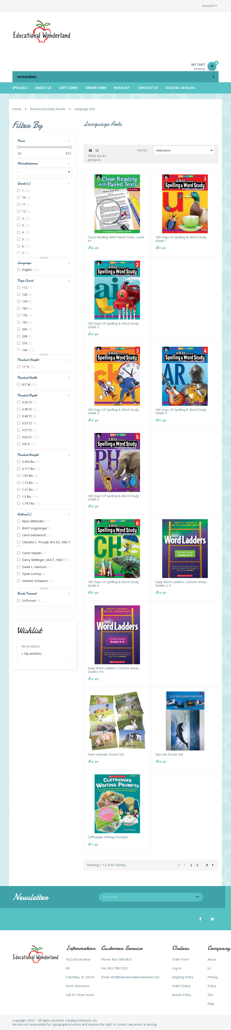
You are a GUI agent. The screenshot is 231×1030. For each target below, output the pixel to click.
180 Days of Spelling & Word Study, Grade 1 (181, 238)
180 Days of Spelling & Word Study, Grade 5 (113, 497)
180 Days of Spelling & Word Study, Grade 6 (113, 583)
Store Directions (77, 986)
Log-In (177, 968)
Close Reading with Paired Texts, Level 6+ (116, 238)
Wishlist (29, 630)
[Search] (75, 66)
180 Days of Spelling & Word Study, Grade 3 (113, 411)
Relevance (185, 150)
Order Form (180, 959)
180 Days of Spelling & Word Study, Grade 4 (181, 411)
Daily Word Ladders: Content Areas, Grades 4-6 (113, 669)
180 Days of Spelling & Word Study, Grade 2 (113, 325)
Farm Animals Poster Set (106, 754)
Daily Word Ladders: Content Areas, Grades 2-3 (181, 583)
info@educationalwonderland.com (135, 977)
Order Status (181, 986)
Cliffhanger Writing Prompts (108, 837)
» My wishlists (32, 653)
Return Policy (181, 995)
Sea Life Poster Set (169, 754)
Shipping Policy (182, 977)
